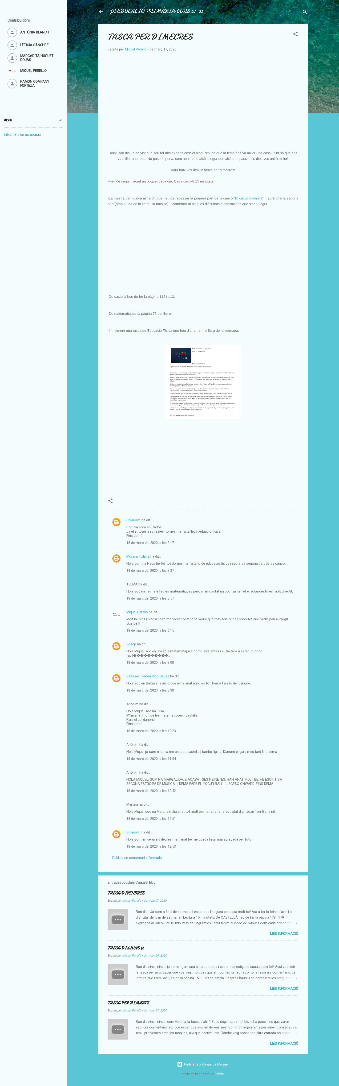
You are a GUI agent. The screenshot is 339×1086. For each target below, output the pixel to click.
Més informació (284, 934)
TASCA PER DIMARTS (128, 1003)
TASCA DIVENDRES (126, 893)
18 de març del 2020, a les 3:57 (150, 598)
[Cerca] (305, 13)
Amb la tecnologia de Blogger (203, 1064)
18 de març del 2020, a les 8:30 (150, 690)
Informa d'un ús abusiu (22, 134)
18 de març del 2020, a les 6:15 (150, 630)
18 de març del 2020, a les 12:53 (151, 846)
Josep (131, 644)
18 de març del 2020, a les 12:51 (151, 819)
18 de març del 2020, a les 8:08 (150, 662)
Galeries (219, 1073)
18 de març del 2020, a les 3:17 (150, 543)
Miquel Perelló (137, 612)
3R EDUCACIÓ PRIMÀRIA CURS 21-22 (156, 11)
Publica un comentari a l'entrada (137, 858)
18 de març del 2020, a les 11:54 (151, 759)
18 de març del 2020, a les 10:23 (151, 731)
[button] (295, 34)
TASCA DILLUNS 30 (126, 948)
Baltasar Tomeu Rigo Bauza (147, 676)
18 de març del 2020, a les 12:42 (151, 791)
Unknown (133, 520)
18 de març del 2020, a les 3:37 (150, 570)
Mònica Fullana (137, 556)
